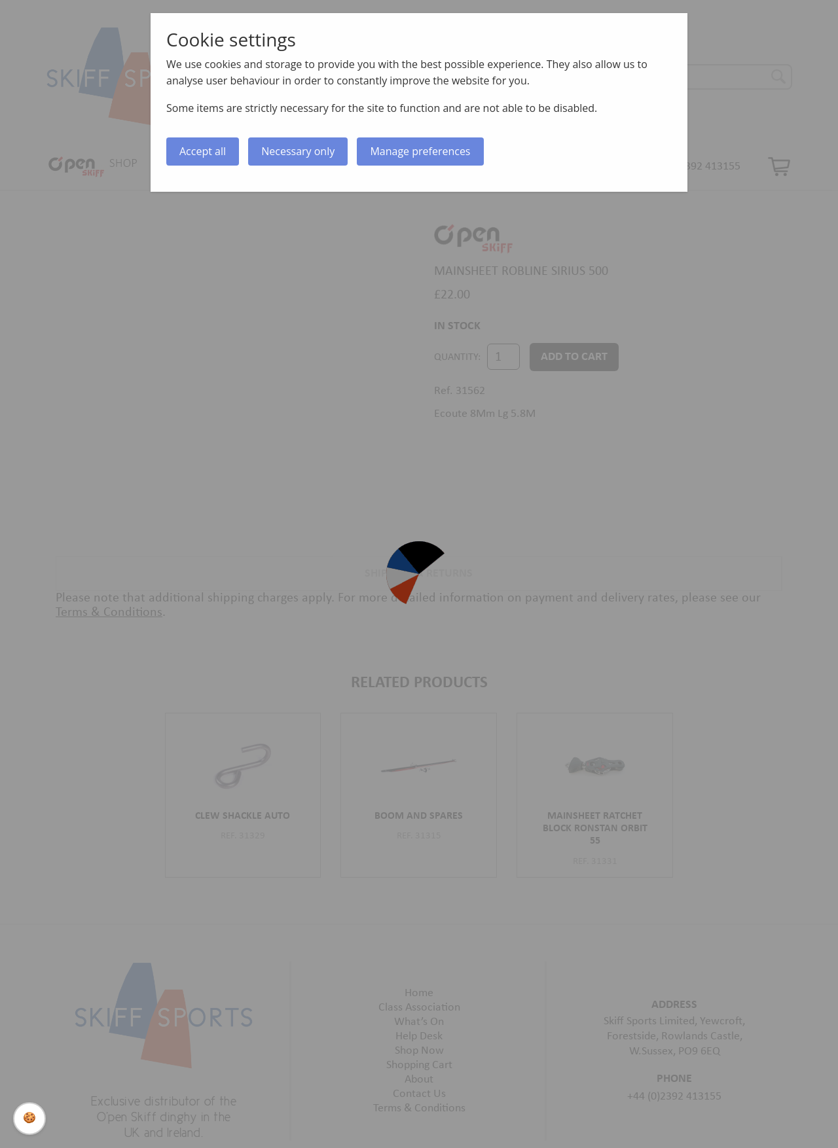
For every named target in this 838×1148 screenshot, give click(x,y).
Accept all (202, 151)
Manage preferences (420, 151)
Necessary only (298, 151)
